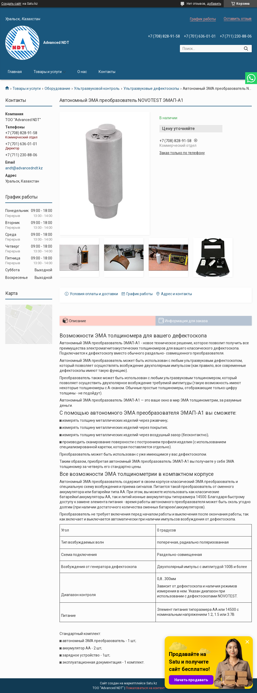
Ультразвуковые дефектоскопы (151, 88)
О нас (82, 72)
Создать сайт (11, 4)
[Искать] (246, 48)
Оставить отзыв (237, 19)
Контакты (107, 72)
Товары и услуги (48, 72)
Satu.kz (151, 683)
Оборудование (57, 88)
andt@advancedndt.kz (24, 168)
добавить (214, 4)
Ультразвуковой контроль (97, 88)
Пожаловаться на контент (145, 688)
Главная (15, 72)
